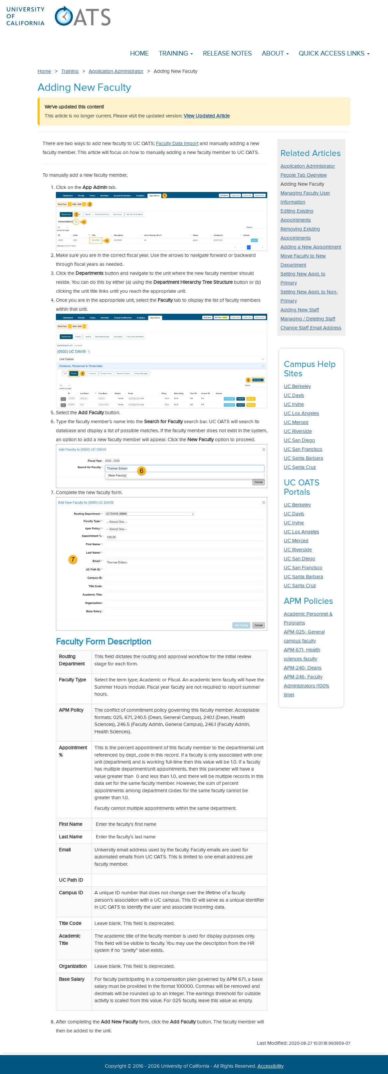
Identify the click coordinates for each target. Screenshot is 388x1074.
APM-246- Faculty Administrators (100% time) (306, 685)
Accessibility (271, 1066)
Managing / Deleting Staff (308, 318)
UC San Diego (299, 440)
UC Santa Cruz (300, 467)
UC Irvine (294, 404)
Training (70, 71)
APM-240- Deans (302, 667)
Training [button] (176, 54)
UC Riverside (298, 431)
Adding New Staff (300, 309)
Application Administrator (116, 71)
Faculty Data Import (177, 143)
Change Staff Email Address (311, 327)
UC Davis (294, 395)
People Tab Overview (304, 175)
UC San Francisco (303, 449)
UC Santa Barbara (303, 458)
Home (139, 54)
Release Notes (227, 54)
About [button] (275, 54)
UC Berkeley (297, 386)
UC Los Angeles (301, 413)
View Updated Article (207, 115)
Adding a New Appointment (311, 247)
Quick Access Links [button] (334, 54)
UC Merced (296, 422)
